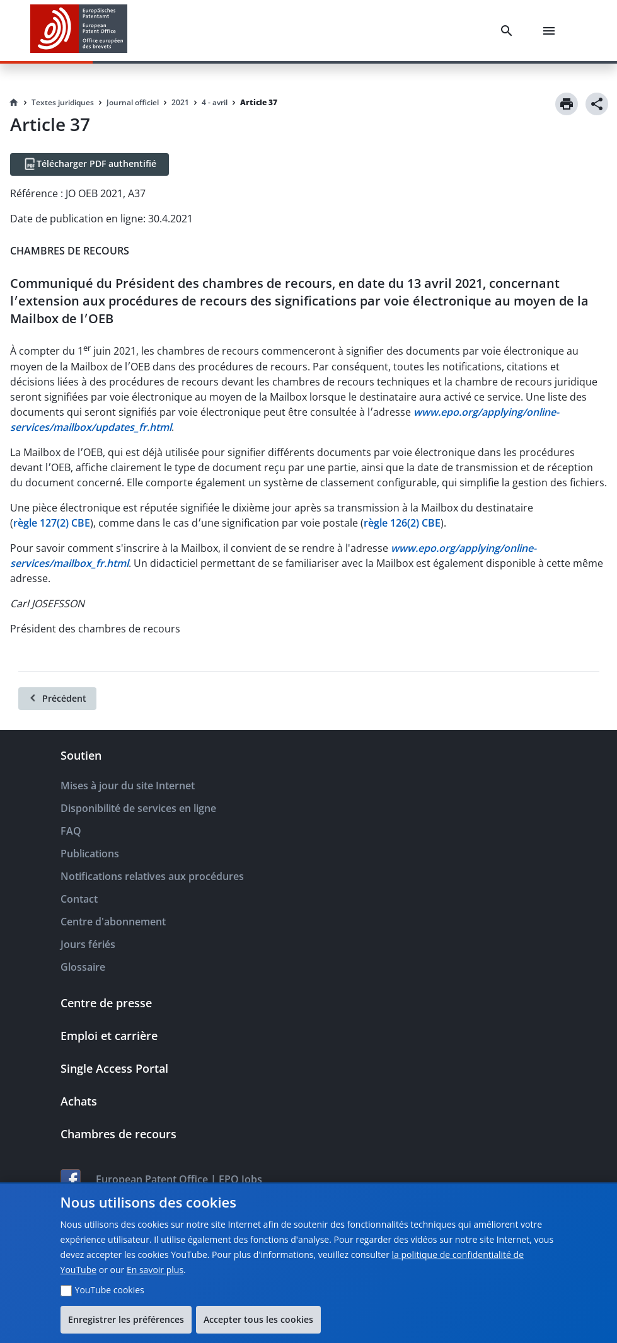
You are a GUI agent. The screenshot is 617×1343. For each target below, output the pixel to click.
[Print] (566, 104)
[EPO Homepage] (78, 30)
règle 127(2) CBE (51, 523)
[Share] (596, 104)
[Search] (509, 31)
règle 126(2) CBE (402, 523)
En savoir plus (155, 1270)
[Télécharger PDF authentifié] (89, 164)
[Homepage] (14, 103)
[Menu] (551, 31)
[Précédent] (57, 698)
